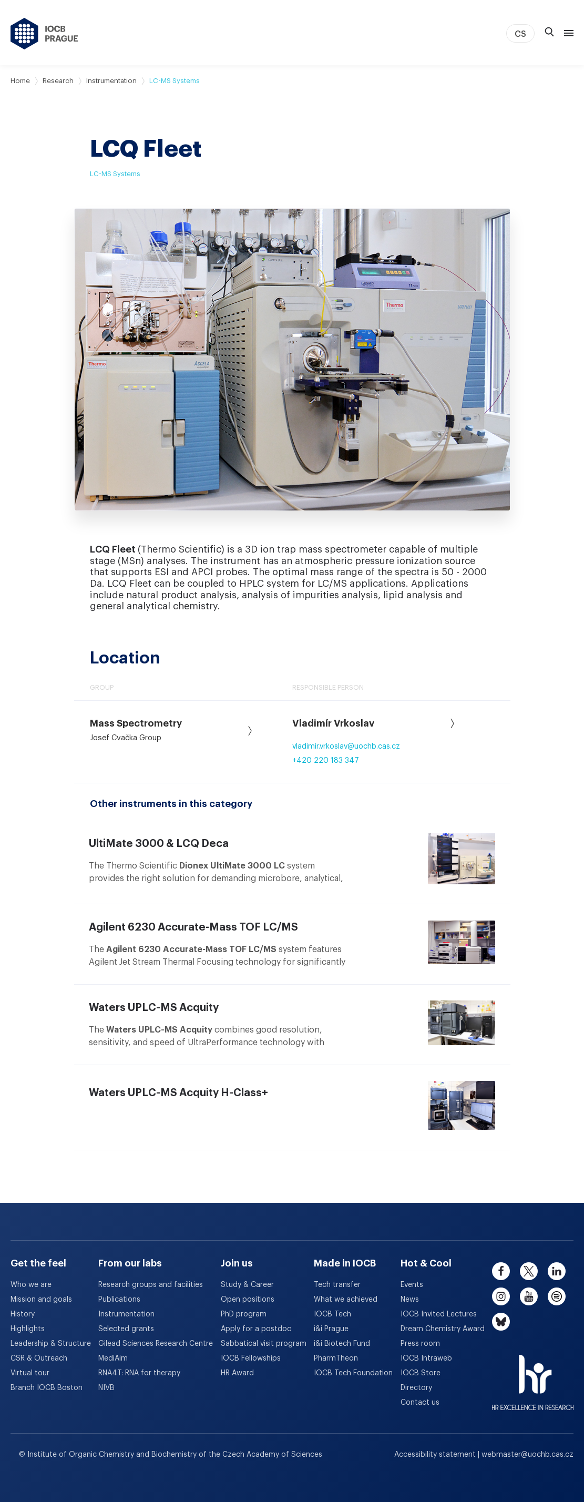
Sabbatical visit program (263, 1343)
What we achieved (345, 1299)
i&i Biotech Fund (342, 1343)
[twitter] (529, 1271)
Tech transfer (337, 1285)
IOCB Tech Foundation (353, 1373)
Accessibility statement (436, 1454)
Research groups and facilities (150, 1285)
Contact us (420, 1402)
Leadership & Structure (51, 1343)
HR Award (237, 1373)
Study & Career (247, 1285)
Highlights (28, 1329)
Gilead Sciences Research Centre (155, 1343)
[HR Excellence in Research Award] (532, 1376)
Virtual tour (30, 1373)
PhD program (244, 1314)
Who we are (31, 1285)
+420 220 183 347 (325, 760)
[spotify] (557, 1296)
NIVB (106, 1388)
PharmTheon (336, 1358)
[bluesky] (501, 1322)
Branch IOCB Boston (47, 1388)
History (23, 1314)
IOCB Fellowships (251, 1358)
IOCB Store (420, 1373)
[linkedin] (557, 1271)
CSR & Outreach (39, 1358)
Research (58, 80)
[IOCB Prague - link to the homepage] (44, 33)
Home (20, 80)
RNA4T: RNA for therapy (139, 1373)
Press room (420, 1343)
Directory (416, 1388)
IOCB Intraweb (426, 1358)
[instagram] (501, 1296)
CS (520, 34)
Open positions (247, 1299)
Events (412, 1285)
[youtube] (529, 1296)
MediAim (113, 1358)
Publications (119, 1299)
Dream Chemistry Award (443, 1329)
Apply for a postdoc (256, 1329)
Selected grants (126, 1329)
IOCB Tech (332, 1314)
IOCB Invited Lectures (439, 1314)
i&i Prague (331, 1329)
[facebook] (501, 1271)
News (410, 1299)
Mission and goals (41, 1299)
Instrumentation (111, 80)
